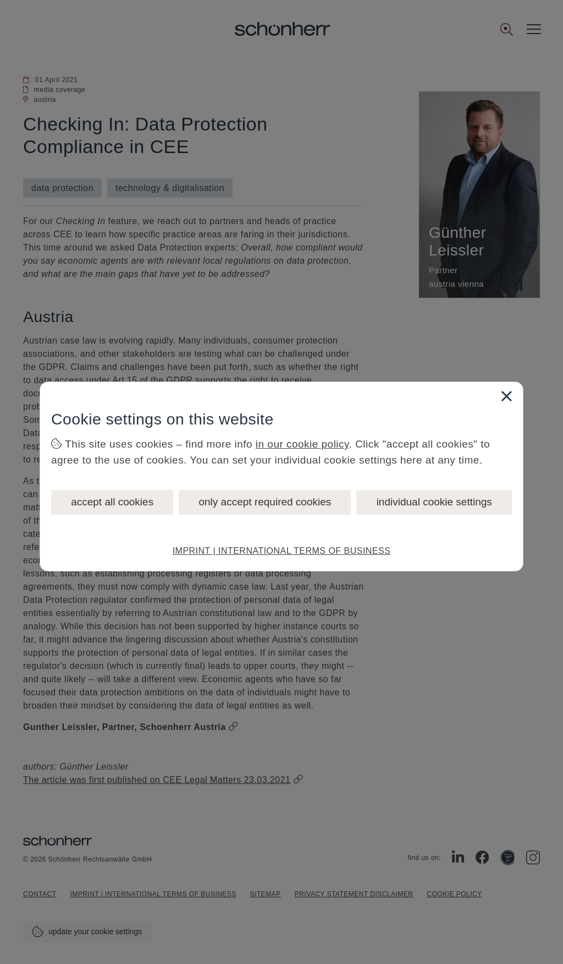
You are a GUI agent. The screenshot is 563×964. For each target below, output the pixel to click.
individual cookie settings (434, 502)
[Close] (506, 396)
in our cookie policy (302, 444)
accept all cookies (112, 502)
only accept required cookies (264, 502)
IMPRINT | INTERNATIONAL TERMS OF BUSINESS (282, 550)
